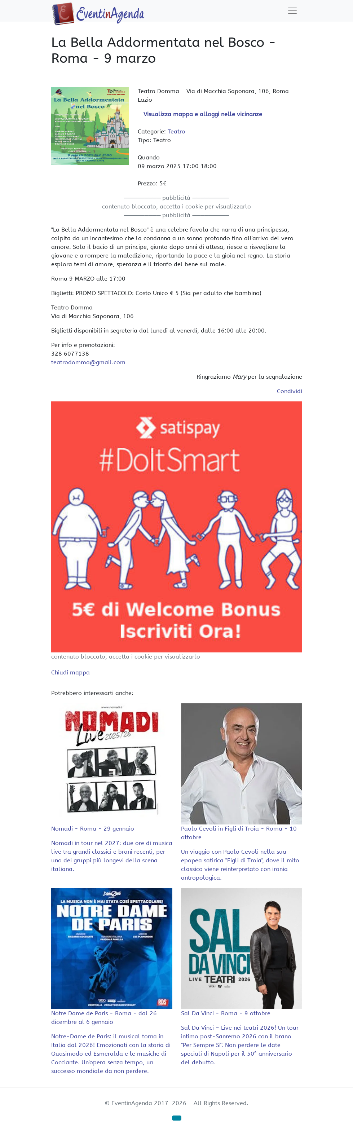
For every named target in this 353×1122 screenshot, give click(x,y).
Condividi (289, 391)
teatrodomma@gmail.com (88, 362)
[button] (176, 1118)
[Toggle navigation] (292, 11)
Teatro (176, 131)
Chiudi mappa (70, 672)
